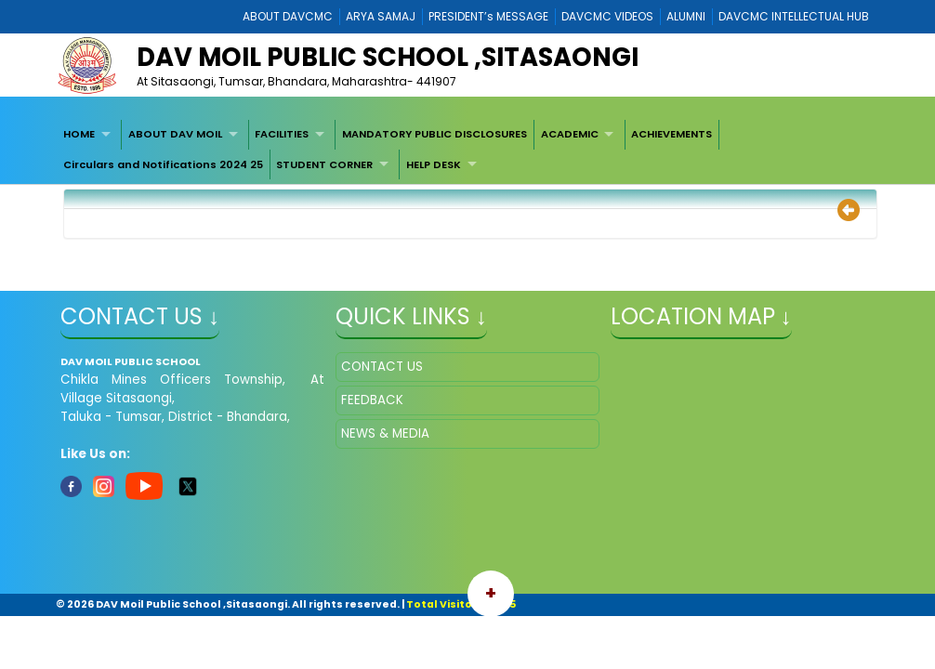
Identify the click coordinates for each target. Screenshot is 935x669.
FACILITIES (282, 133)
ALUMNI (685, 16)
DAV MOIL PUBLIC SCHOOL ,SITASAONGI (388, 57)
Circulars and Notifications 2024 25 (163, 164)
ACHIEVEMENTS (671, 133)
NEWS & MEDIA (385, 433)
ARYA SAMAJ (380, 16)
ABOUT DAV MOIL (175, 133)
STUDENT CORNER (324, 164)
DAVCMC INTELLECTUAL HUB (793, 16)
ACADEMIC (570, 133)
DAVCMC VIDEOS (607, 16)
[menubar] (467, 150)
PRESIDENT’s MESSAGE (488, 16)
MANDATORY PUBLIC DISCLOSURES (434, 133)
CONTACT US (382, 366)
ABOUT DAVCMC (288, 16)
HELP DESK (433, 164)
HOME (79, 133)
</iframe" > (743, 445)
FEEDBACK (372, 400)
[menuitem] (89, 135)
